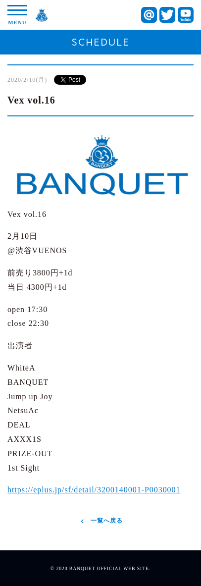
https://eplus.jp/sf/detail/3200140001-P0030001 (94, 489)
